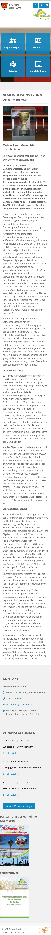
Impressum (20, 932)
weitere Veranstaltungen (19, 806)
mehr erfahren (11, 753)
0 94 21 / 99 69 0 (14, 698)
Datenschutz (7, 932)
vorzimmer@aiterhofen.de (19, 704)
